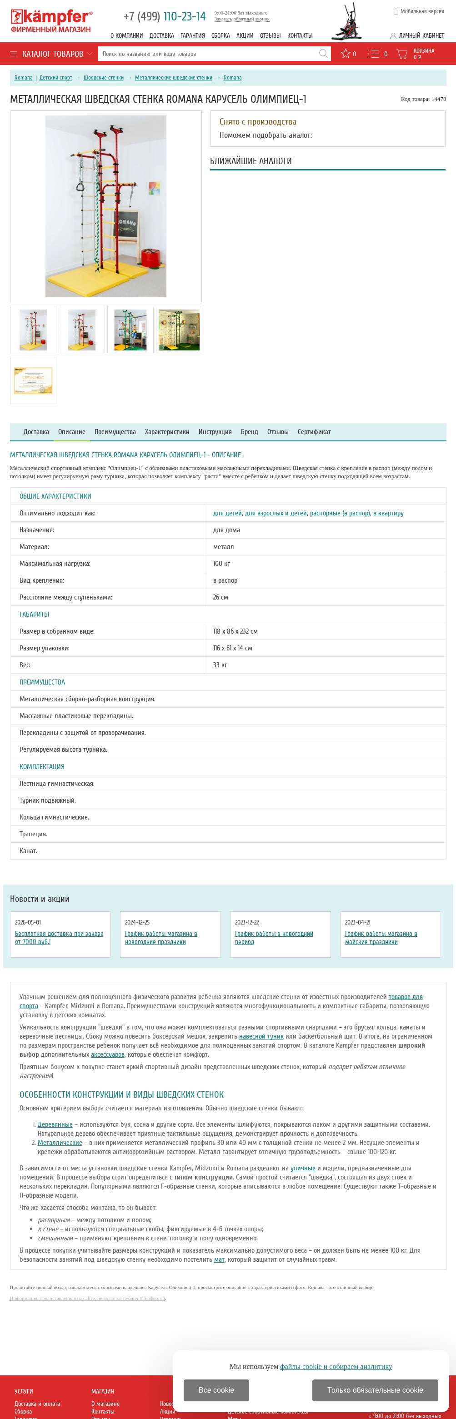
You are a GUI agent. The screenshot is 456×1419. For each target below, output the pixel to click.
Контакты (300, 36)
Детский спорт (56, 77)
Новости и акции (40, 899)
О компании (126, 36)
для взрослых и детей (276, 513)
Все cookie (216, 1390)
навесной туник (261, 1036)
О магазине (105, 1404)
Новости (169, 1404)
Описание (71, 432)
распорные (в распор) (340, 513)
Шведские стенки (104, 77)
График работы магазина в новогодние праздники (161, 937)
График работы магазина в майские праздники (381, 937)
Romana (24, 77)
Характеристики (167, 432)
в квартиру (388, 513)
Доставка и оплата (37, 1404)
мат (219, 1259)
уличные (303, 1168)
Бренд (249, 432)
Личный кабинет (421, 36)
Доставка (162, 36)
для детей (227, 513)
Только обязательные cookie (375, 1390)
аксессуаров (108, 1054)
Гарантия (192, 36)
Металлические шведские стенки (173, 77)
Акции (245, 36)
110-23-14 (165, 16)
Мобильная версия (422, 11)
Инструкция (215, 432)
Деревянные (55, 1124)
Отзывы (270, 36)
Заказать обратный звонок (242, 18)
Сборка (220, 36)
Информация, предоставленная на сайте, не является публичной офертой (87, 1298)
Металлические (60, 1142)
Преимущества (115, 432)
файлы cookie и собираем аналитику (336, 1366)
